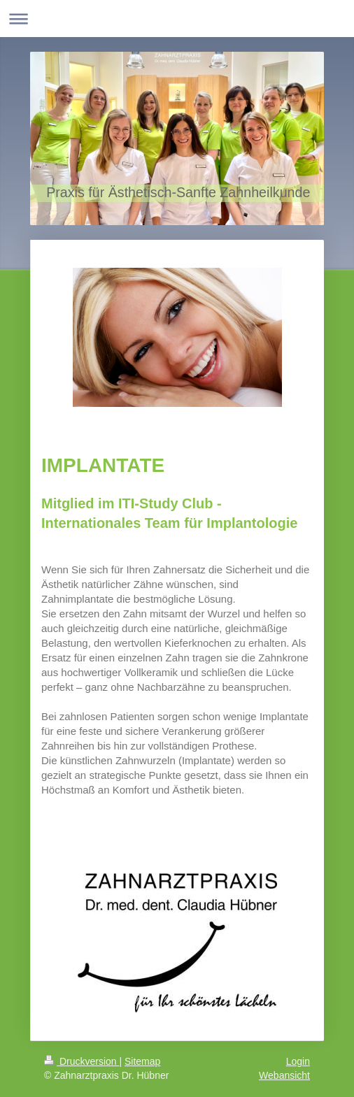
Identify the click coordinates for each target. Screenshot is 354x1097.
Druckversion (81, 1061)
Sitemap (142, 1061)
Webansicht (284, 1075)
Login (298, 1061)
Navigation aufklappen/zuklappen (177, 18)
